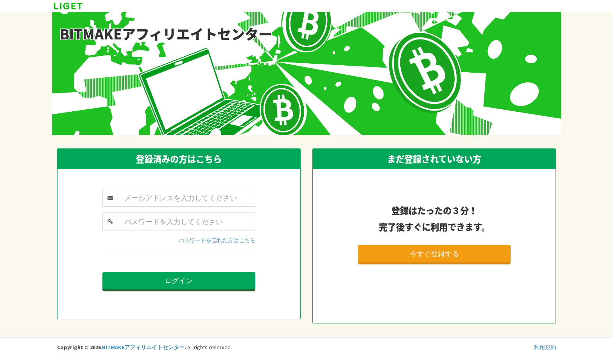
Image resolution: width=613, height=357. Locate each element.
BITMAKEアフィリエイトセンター (143, 347)
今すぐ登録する (434, 253)
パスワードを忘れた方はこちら (217, 240)
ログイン (179, 280)
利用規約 (545, 347)
